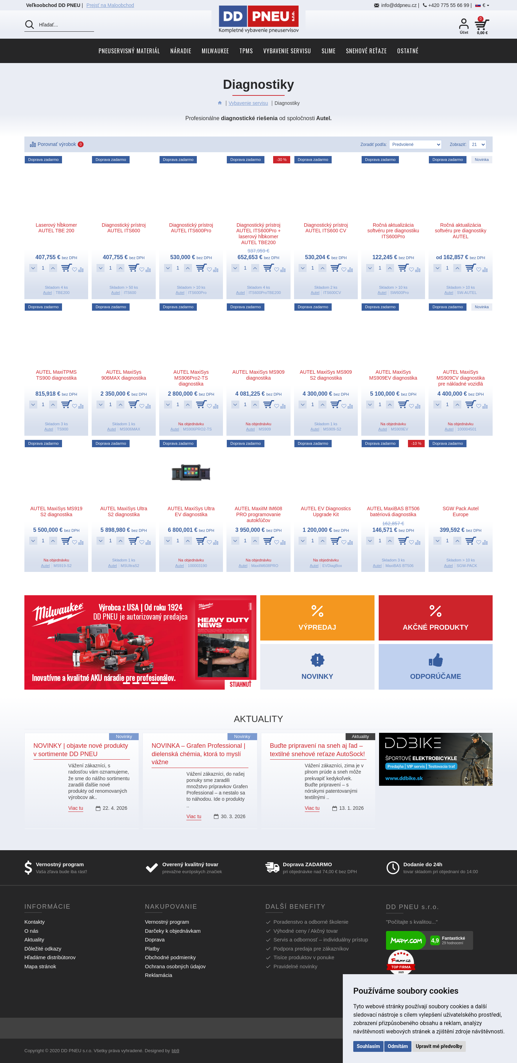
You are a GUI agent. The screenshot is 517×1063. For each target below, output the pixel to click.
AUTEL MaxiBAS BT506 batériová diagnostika (393, 511)
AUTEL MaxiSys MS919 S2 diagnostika (56, 511)
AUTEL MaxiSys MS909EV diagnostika (393, 375)
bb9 (175, 1050)
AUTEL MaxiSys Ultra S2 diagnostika (123, 511)
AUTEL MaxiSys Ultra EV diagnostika (191, 511)
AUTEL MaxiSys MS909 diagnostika (258, 375)
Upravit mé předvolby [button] (439, 1046)
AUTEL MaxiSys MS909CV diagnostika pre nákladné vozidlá (461, 378)
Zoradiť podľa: (374, 144)
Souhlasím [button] (368, 1046)
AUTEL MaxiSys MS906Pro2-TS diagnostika (191, 378)
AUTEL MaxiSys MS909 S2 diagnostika (326, 375)
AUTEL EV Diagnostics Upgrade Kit (326, 511)
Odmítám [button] (398, 1046)
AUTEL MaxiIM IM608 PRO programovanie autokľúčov (258, 514)
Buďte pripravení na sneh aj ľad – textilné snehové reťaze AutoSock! (317, 749)
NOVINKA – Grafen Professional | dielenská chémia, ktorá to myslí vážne (198, 754)
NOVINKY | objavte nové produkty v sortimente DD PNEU (80, 749)
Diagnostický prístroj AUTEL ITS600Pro (191, 228)
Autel (47, 292)
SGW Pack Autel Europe (460, 511)
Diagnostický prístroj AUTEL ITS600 (124, 228)
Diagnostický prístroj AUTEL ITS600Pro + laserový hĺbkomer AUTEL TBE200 (258, 233)
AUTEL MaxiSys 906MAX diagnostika (123, 375)
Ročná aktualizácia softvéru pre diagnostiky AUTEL (460, 231)
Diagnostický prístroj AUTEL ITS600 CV (326, 228)
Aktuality (360, 736)
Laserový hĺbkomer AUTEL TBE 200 (56, 228)
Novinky (124, 736)
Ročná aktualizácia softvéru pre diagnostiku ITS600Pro (393, 231)
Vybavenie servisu (248, 103)
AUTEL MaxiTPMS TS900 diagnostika (56, 375)
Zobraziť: (458, 144)
